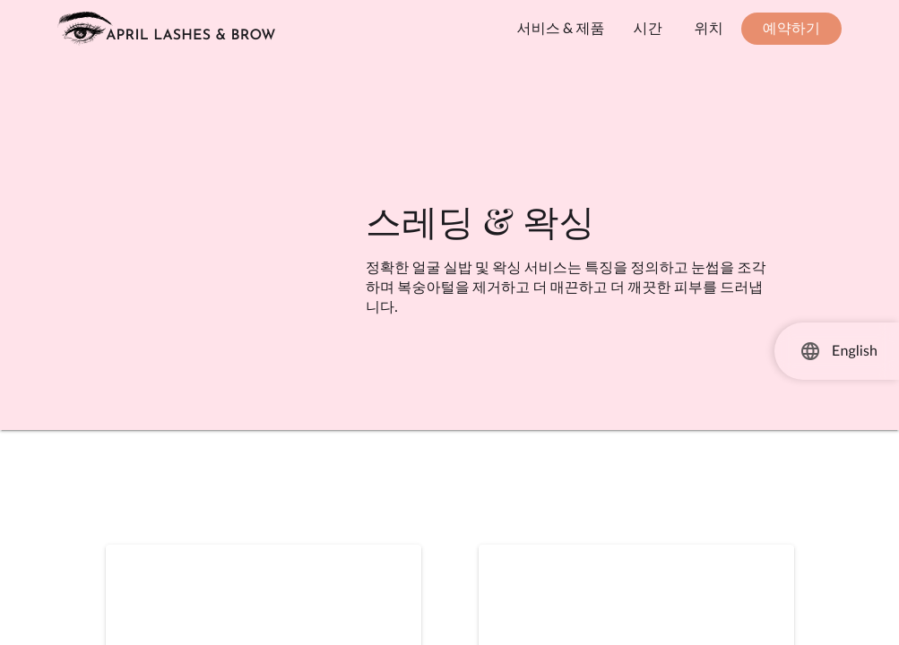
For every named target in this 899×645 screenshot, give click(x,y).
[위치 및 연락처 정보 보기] (709, 29)
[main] (449, 351)
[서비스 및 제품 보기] (561, 29)
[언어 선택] (810, 351)
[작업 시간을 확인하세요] (648, 29)
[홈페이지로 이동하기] (166, 29)
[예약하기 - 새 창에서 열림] (791, 29)
